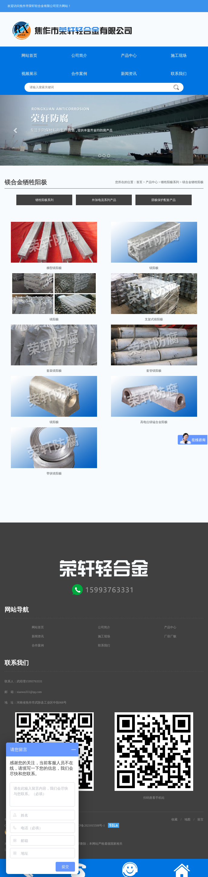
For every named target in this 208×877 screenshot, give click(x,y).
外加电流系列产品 (104, 200)
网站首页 (29, 55)
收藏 (174, 819)
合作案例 (79, 73)
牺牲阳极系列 (170, 182)
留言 (200, 819)
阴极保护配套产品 (163, 200)
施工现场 (179, 55)
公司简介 (79, 55)
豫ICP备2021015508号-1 (89, 825)
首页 (139, 182)
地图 (187, 819)
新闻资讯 (129, 73)
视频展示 (29, 73)
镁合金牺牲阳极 (192, 182)
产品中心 (129, 55)
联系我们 (179, 73)
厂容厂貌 (170, 636)
